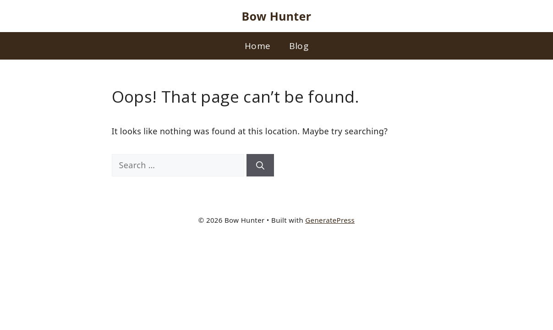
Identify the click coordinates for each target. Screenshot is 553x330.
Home (257, 46)
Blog (298, 46)
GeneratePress (330, 220)
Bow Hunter (277, 16)
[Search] (260, 165)
